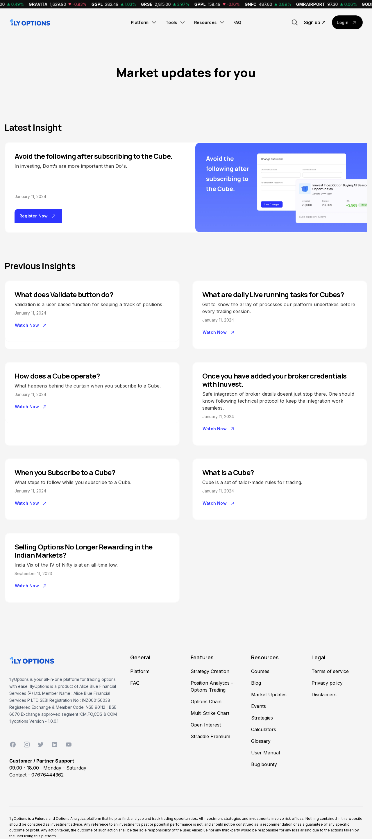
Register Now (38, 216)
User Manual (265, 753)
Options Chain (206, 701)
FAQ (237, 22)
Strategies (262, 718)
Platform (144, 22)
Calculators (263, 729)
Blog (256, 683)
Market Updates (269, 694)
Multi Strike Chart (210, 713)
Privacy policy (327, 683)
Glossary (261, 741)
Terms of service (330, 671)
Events (258, 706)
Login (347, 22)
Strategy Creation (210, 671)
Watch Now (31, 325)
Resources (209, 22)
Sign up (315, 22)
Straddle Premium (210, 736)
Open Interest (206, 725)
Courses (260, 671)
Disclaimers (324, 694)
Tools (175, 22)
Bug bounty (264, 764)
